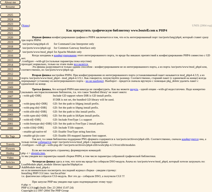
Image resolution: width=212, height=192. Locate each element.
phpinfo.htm (38, 153)
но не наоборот (95, 80)
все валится (81, 64)
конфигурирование (65, 55)
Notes (25, 25)
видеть (134, 89)
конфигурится (190, 139)
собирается (44, 142)
